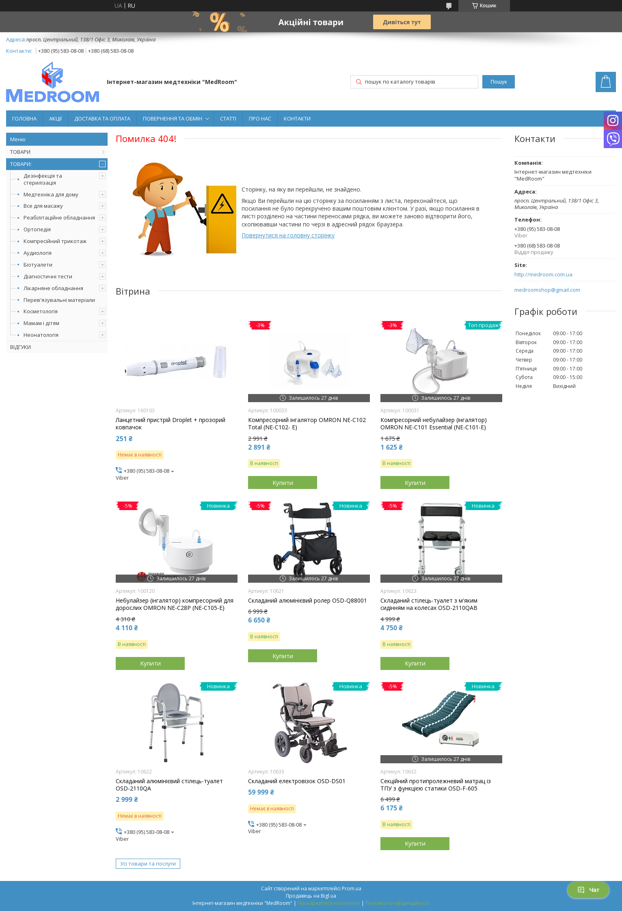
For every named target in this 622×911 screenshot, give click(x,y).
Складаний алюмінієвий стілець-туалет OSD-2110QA (169, 784)
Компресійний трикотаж (55, 241)
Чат (588, 890)
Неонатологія (41, 334)
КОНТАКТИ (297, 118)
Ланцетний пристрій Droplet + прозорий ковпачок (170, 423)
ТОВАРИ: (21, 164)
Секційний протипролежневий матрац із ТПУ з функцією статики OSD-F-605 (435, 784)
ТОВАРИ (20, 151)
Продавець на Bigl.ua (311, 895)
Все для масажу (43, 205)
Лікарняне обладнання (53, 288)
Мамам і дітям (41, 323)
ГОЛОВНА (24, 118)
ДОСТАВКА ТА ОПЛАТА (102, 118)
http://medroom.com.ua (543, 274)
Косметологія (41, 311)
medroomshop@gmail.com (547, 289)
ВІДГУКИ (20, 347)
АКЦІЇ (55, 118)
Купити (282, 482)
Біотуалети (38, 264)
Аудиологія (38, 252)
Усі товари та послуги (148, 863)
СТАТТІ (228, 118)
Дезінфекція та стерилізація (43, 179)
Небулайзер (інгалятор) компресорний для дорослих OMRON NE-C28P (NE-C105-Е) (174, 604)
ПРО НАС (260, 118)
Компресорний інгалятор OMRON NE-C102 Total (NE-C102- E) (307, 423)
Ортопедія (37, 229)
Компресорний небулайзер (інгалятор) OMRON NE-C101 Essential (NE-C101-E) (433, 423)
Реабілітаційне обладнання (59, 217)
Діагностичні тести (48, 276)
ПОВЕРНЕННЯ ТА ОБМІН (172, 118)
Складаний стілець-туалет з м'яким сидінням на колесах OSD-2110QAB (428, 604)
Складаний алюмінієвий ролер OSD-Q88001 (307, 600)
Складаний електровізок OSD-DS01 (297, 781)
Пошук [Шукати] (498, 82)
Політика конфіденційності (397, 903)
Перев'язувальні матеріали (59, 300)
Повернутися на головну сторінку (288, 235)
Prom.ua (351, 888)
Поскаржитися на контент (329, 903)
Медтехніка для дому (51, 194)
